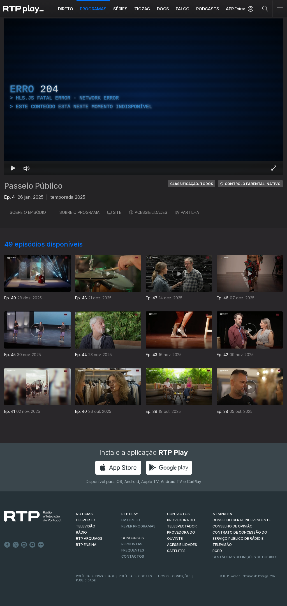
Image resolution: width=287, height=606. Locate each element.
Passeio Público (33, 186)
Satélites (176, 551)
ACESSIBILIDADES (148, 212)
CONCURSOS (132, 538)
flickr (41, 545)
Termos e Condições (173, 576)
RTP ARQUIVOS (89, 538)
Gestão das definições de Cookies (244, 557)
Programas (93, 8)
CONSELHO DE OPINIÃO (232, 526)
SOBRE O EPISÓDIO (25, 212)
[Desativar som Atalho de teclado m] (26, 168)
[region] (143, 96)
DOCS (163, 8)
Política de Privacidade (95, 576)
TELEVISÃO (85, 526)
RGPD (217, 551)
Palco (182, 8)
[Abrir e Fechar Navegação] (279, 9)
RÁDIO (81, 532)
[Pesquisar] (265, 8)
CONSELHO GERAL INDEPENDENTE (241, 520)
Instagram (24, 545)
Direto (65, 8)
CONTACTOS (178, 514)
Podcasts (207, 8)
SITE (114, 212)
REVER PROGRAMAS (138, 526)
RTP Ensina (86, 545)
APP (230, 8)
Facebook (7, 545)
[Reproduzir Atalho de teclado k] (13, 168)
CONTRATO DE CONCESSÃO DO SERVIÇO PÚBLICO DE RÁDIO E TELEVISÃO (239, 538)
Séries (120, 8)
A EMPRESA (222, 514)
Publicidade (86, 580)
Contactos (132, 556)
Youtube (32, 545)
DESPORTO (85, 520)
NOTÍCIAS (84, 514)
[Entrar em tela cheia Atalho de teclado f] (274, 168)
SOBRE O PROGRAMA (76, 212)
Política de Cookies (135, 576)
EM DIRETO (130, 520)
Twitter (16, 545)
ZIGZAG (142, 8)
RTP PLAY (129, 514)
